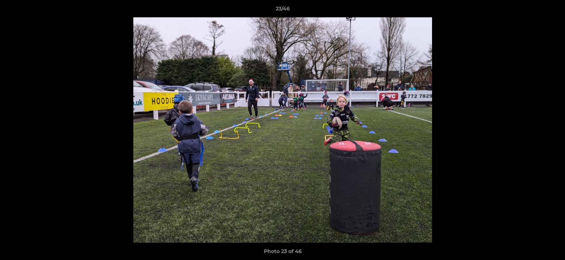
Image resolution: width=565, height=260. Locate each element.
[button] (552, 10)
